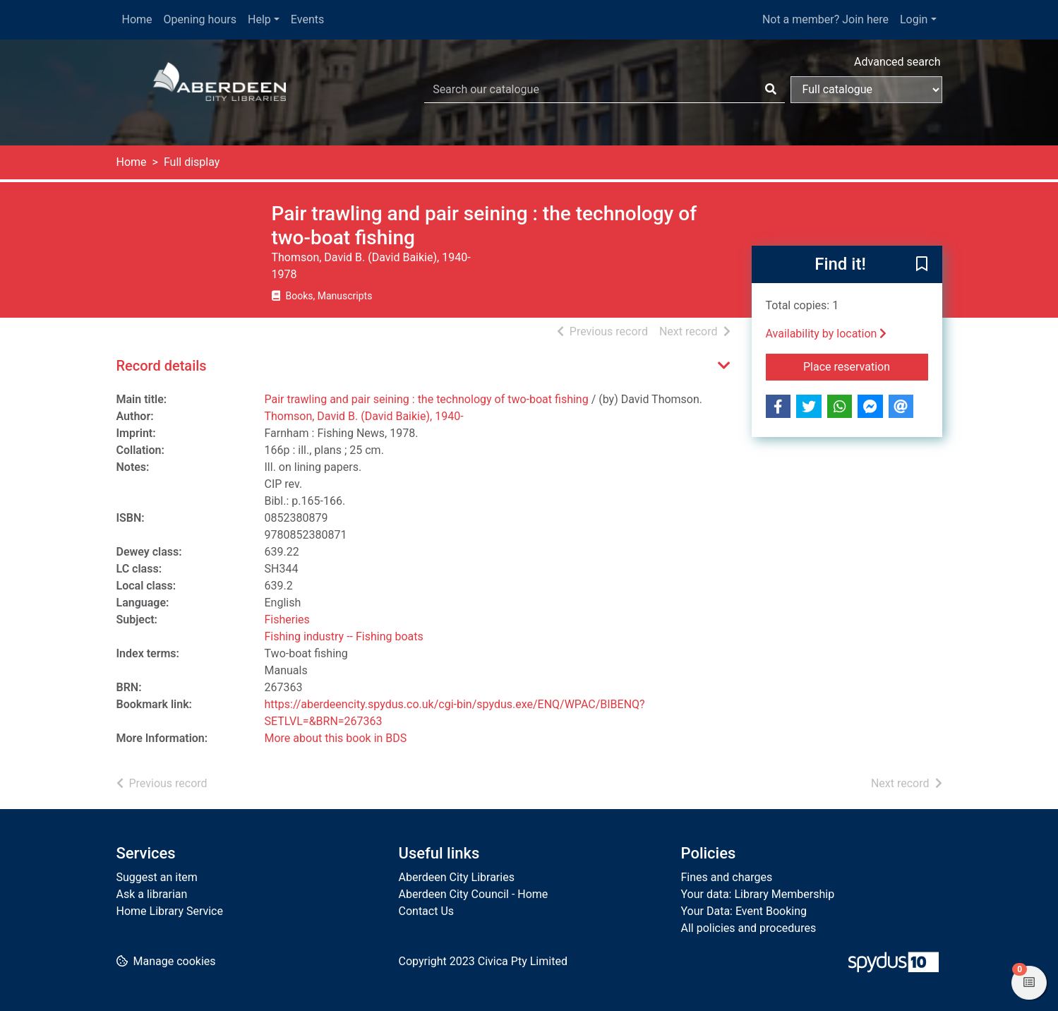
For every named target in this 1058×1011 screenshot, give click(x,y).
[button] (921, 265)
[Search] (771, 89)
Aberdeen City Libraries (457, 877)
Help (259, 19)
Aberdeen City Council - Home (473, 894)
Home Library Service (169, 911)
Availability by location (826, 333)
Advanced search (897, 61)
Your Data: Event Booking (744, 911)
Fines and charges (727, 877)
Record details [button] (161, 365)
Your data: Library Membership (758, 894)
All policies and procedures (749, 928)
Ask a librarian (152, 894)
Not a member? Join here (825, 19)
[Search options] (866, 89)
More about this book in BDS (336, 738)
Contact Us (427, 911)
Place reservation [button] (865, 365)
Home (137, 19)
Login (913, 19)
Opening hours (200, 19)
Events (307, 19)
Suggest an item (157, 877)
